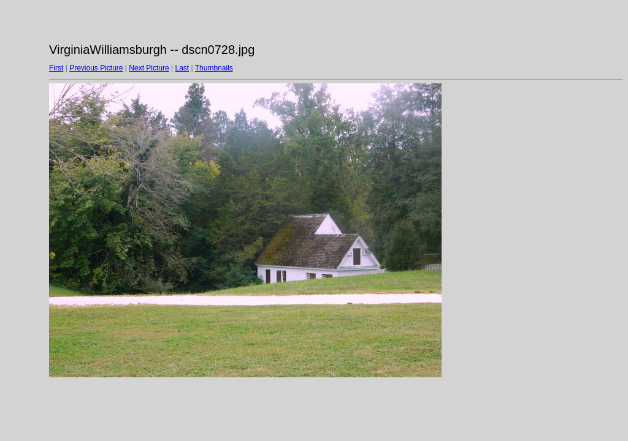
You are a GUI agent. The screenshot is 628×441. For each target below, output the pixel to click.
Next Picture (149, 68)
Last (182, 68)
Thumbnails (214, 68)
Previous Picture (96, 68)
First (56, 68)
